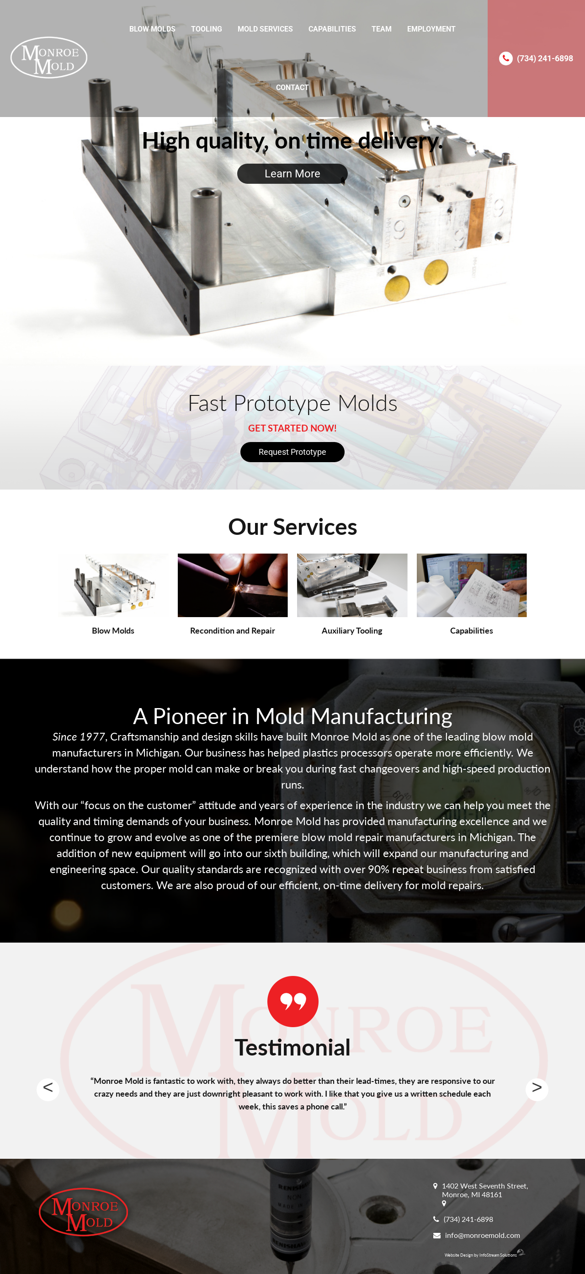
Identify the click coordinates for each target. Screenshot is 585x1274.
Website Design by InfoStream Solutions (485, 1255)
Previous (48, 1089)
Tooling (206, 29)
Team (382, 29)
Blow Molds (152, 29)
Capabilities (332, 29)
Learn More (292, 173)
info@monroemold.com (482, 1235)
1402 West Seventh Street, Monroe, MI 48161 (485, 1190)
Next (537, 1089)
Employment (431, 29)
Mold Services (265, 29)
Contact (292, 87)
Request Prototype (292, 452)
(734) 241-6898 (545, 58)
